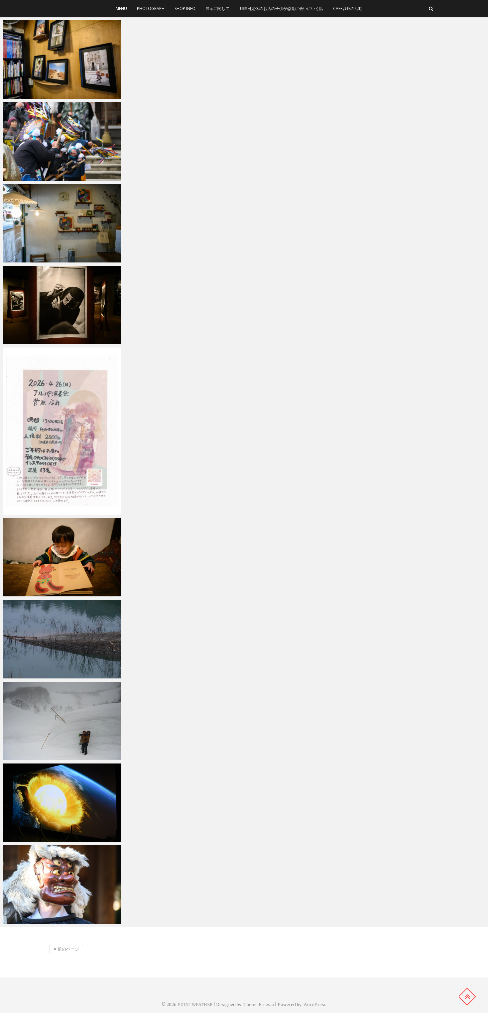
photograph (151, 8)
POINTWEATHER (195, 1004)
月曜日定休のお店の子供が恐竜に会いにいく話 (281, 8)
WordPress (315, 1004)
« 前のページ (66, 949)
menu (121, 8)
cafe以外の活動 (347, 8)
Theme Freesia (258, 1004)
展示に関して (217, 8)
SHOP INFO (185, 8)
